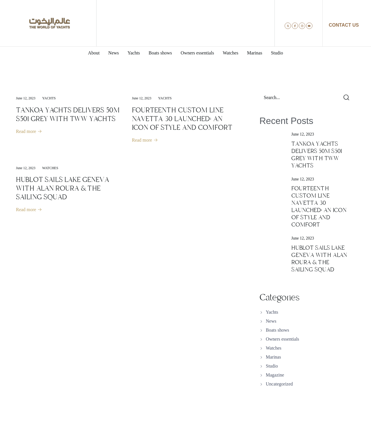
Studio (272, 365)
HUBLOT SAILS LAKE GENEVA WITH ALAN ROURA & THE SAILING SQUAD (62, 188)
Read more (29, 131)
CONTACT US (344, 25)
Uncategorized (279, 383)
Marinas (273, 357)
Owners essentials (282, 339)
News (271, 321)
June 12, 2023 (25, 98)
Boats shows (277, 330)
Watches (50, 168)
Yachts (49, 98)
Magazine (275, 374)
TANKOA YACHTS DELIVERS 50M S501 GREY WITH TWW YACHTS (68, 114)
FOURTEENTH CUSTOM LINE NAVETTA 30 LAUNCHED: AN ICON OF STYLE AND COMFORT (182, 118)
